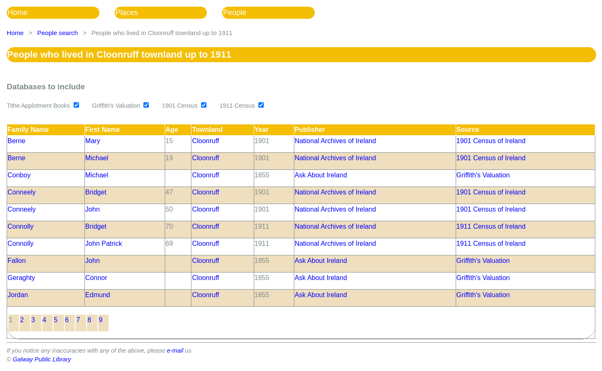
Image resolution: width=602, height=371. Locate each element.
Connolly (20, 226)
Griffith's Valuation (116, 105)
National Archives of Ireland (335, 140)
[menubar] (168, 13)
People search (57, 32)
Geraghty (21, 277)
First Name (102, 129)
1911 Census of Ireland (491, 226)
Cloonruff (205, 140)
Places (126, 12)
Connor (96, 277)
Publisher (310, 129)
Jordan (18, 294)
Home (18, 12)
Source (468, 129)
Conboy (19, 175)
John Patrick (103, 243)
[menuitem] (61, 13)
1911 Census (237, 105)
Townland (207, 129)
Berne (17, 140)
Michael (96, 158)
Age (172, 129)
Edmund (97, 294)
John (92, 209)
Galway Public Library (42, 359)
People (234, 12)
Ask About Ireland (321, 175)
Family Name (28, 129)
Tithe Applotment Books (38, 105)
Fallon (17, 260)
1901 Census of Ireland (491, 140)
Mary (92, 140)
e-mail (175, 350)
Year (262, 129)
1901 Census (180, 105)
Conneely (22, 192)
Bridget (96, 192)
